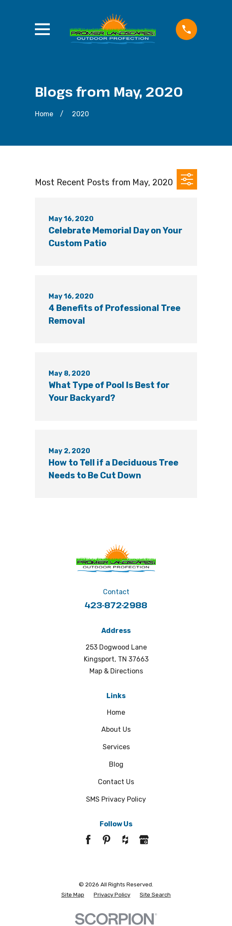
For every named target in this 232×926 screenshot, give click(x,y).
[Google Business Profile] (144, 839)
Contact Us (116, 782)
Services (116, 747)
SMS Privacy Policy (116, 799)
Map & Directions (116, 671)
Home (116, 712)
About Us (116, 729)
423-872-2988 (116, 605)
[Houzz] (125, 839)
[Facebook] (88, 839)
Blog (116, 764)
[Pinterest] (106, 839)
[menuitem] (72, 895)
